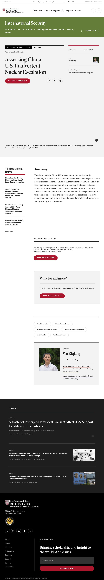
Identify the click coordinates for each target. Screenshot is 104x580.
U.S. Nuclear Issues (59, 336)
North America (41, 336)
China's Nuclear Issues (62, 325)
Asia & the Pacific (42, 325)
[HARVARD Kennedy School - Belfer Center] (13, 10)
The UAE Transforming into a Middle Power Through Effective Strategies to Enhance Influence (14, 209)
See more (9, 232)
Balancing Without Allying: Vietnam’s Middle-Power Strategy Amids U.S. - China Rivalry (14, 193)
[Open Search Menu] (93, 10)
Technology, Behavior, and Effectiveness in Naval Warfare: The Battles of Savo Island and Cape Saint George (35, 505)
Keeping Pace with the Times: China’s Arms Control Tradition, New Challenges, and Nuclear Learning (78, 370)
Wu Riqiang (72, 61)
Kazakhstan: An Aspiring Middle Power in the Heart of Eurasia (14, 223)
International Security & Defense (47, 330)
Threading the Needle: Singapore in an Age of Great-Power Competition (15, 180)
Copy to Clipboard (45, 258)
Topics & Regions (54, 10)
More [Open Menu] (99, 10)
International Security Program (80, 73)
